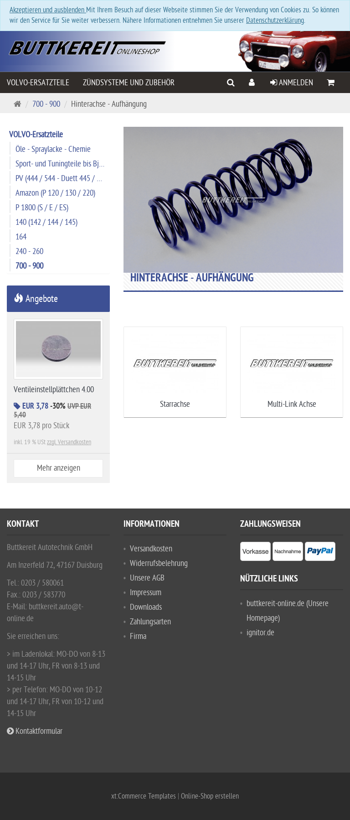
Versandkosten (151, 549)
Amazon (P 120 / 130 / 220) (55, 193)
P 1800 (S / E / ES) (41, 208)
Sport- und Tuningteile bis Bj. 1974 (62, 164)
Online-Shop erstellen (210, 796)
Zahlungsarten (150, 622)
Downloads (146, 607)
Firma (138, 636)
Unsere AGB (147, 578)
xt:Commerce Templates (144, 796)
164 (20, 237)
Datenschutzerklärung (275, 20)
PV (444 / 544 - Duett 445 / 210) (62, 178)
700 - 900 (46, 104)
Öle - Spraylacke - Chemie (53, 149)
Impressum (145, 592)
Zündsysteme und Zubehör (129, 83)
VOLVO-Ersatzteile (38, 83)
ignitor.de (260, 633)
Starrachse (175, 404)
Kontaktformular (34, 731)
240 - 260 (29, 251)
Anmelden (291, 83)
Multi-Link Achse (292, 404)
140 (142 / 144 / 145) (46, 222)
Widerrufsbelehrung (159, 563)
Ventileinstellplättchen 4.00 (54, 389)
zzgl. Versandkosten (69, 442)
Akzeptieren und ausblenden (48, 10)
